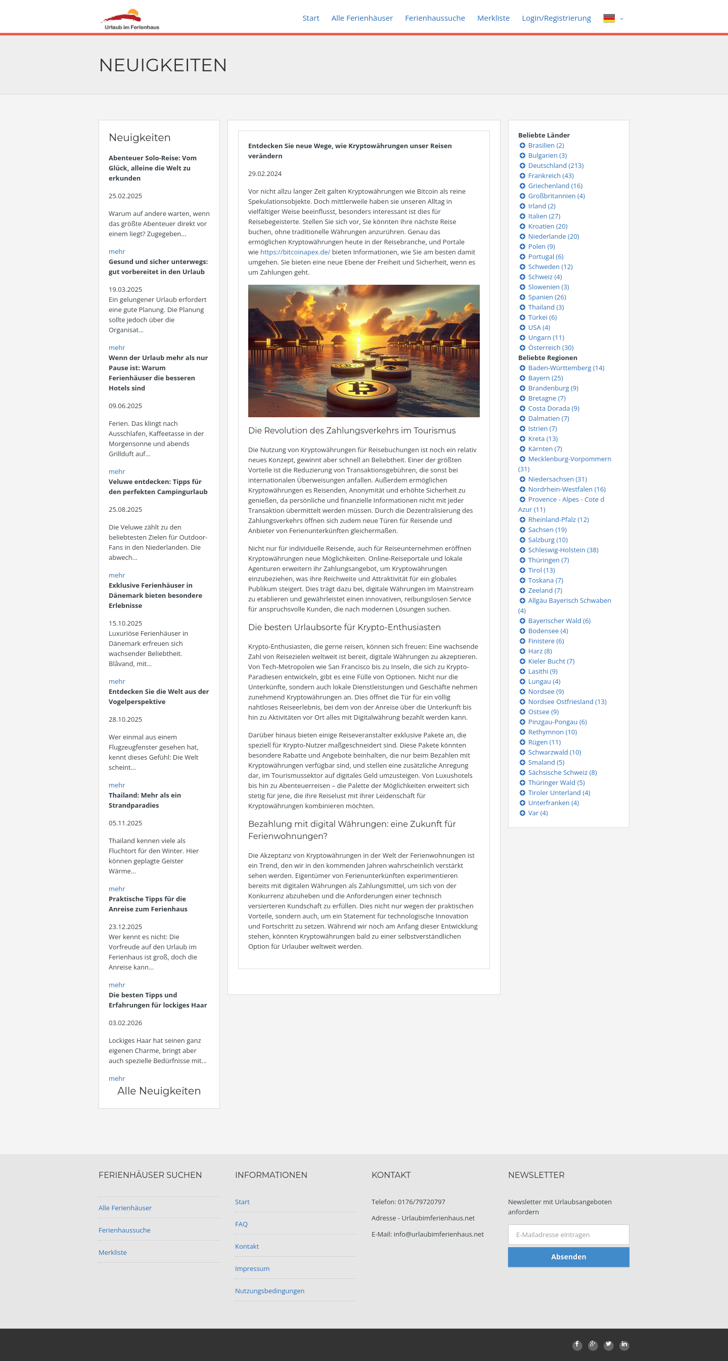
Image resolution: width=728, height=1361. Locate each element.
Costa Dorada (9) (548, 408)
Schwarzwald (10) (549, 752)
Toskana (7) (540, 580)
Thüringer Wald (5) (551, 782)
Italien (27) (539, 216)
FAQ (241, 1223)
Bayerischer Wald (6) (554, 620)
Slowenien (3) (543, 286)
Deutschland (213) (551, 165)
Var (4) (533, 812)
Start (310, 18)
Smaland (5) (541, 762)
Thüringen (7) (543, 559)
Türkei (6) (537, 317)
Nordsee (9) (541, 691)
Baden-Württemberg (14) (561, 367)
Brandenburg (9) (548, 387)
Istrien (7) (537, 428)
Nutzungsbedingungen (269, 1290)
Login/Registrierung (556, 18)
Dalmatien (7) (543, 418)
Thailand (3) (541, 307)
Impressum (252, 1268)
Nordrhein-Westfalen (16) (562, 489)
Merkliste (493, 18)
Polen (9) (536, 246)
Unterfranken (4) (548, 802)
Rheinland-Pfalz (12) (553, 519)
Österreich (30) (546, 347)
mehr (117, 251)
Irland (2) (537, 205)
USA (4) (534, 327)
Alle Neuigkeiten (159, 1091)
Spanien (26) (542, 296)
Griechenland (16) (550, 185)
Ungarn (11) (541, 337)
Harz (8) (535, 650)
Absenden (568, 1256)
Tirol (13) (536, 570)
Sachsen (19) (542, 529)
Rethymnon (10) (547, 731)
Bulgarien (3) (542, 155)
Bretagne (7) (542, 398)
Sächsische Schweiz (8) (557, 772)
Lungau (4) (539, 681)
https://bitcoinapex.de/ (295, 251)
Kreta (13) (538, 438)
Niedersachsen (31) (552, 479)
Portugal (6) (541, 256)
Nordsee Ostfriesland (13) (562, 701)
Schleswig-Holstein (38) (558, 549)
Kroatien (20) (543, 226)
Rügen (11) (539, 742)
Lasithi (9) (538, 671)
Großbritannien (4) (551, 195)
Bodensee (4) (543, 630)
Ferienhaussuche (435, 18)
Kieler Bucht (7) (546, 661)
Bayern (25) (540, 377)
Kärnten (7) (540, 448)
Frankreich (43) (546, 175)
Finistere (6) (541, 640)
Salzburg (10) (543, 539)
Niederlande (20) (548, 236)
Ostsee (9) (538, 711)
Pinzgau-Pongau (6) (552, 721)
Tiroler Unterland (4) (554, 792)
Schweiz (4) (540, 276)
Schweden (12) (545, 266)
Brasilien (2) (541, 145)
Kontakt (247, 1246)
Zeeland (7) (540, 590)
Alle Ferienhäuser (362, 18)
